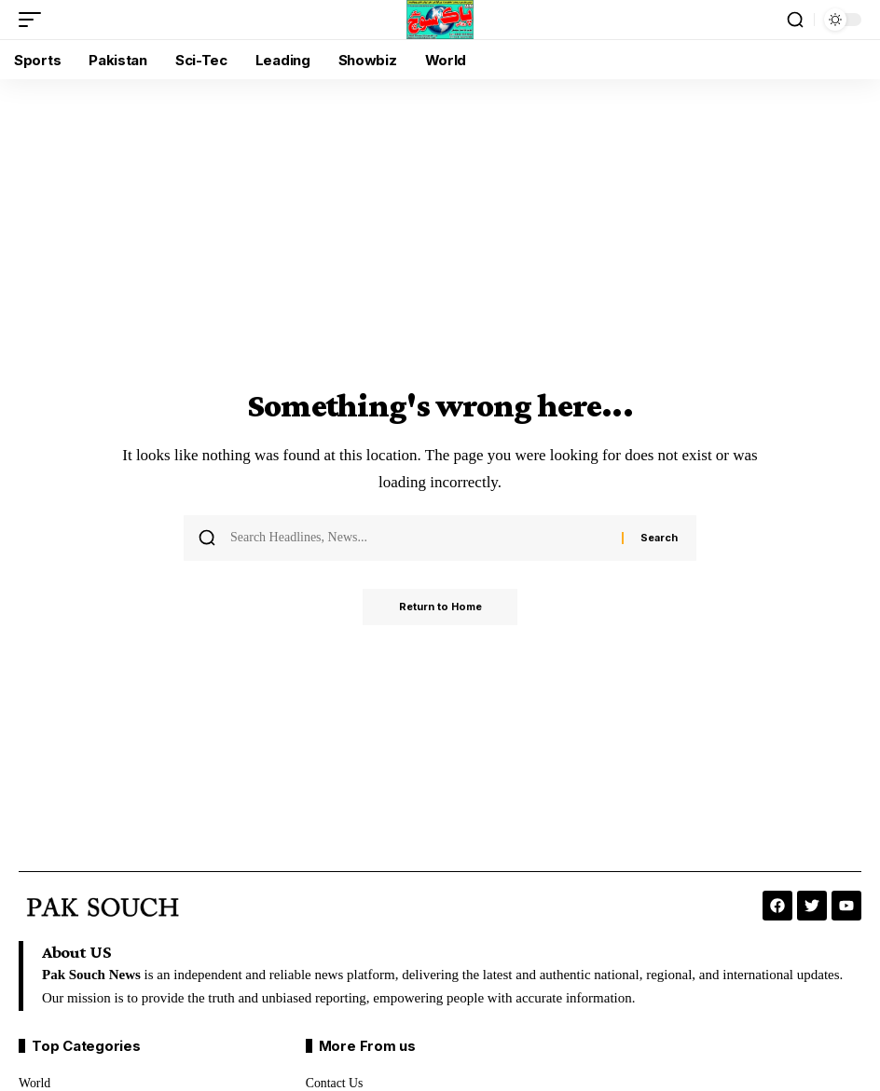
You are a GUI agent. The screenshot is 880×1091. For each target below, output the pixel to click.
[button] (34, 19)
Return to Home (440, 607)
